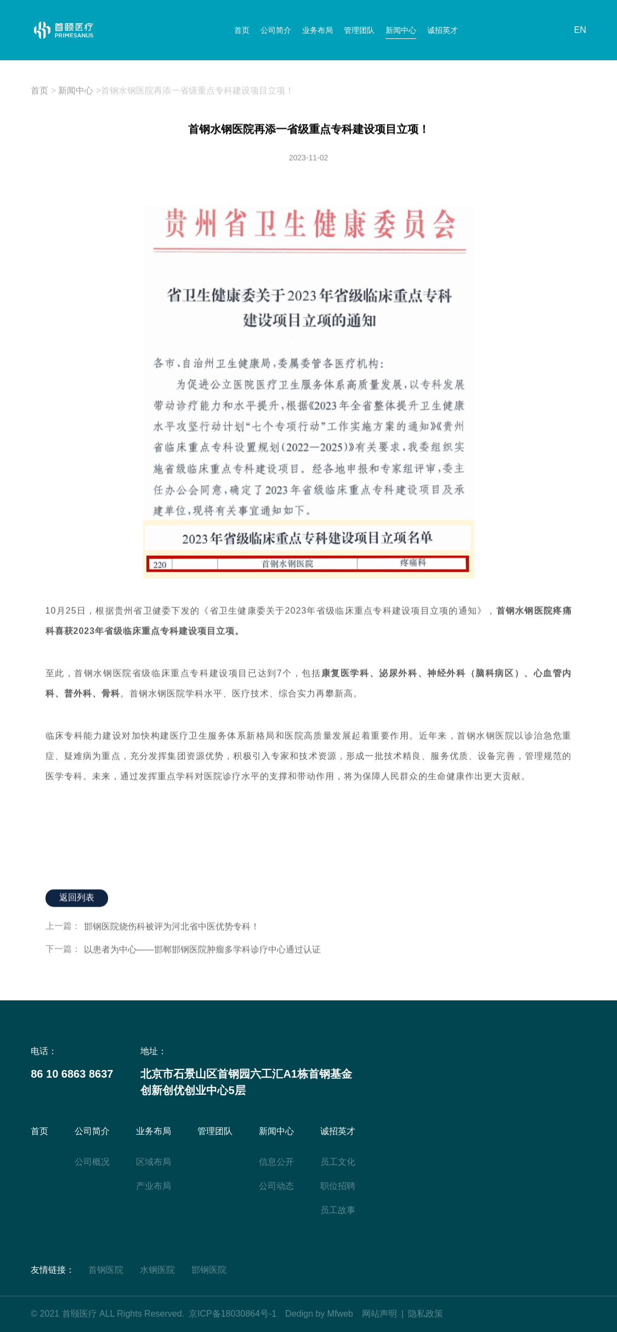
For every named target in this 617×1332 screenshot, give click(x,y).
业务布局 (317, 30)
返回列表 (76, 898)
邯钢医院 (209, 1269)
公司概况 (92, 1161)
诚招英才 (442, 30)
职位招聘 (337, 1186)
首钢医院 (105, 1269)
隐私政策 (425, 1313)
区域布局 (153, 1161)
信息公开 (276, 1161)
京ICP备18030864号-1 (232, 1313)
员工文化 (337, 1161)
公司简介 (276, 30)
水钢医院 (157, 1269)
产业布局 (153, 1186)
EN (580, 30)
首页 (242, 30)
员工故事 (337, 1210)
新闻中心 (401, 30)
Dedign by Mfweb (319, 1313)
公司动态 (276, 1186)
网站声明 (379, 1313)
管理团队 (359, 30)
